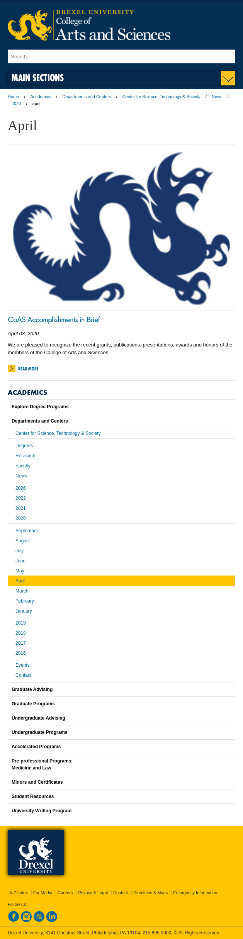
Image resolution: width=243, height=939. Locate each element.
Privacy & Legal (93, 892)
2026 (20, 488)
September (26, 530)
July (19, 551)
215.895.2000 (157, 933)
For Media (43, 892)
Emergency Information (195, 892)
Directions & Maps (150, 892)
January (23, 611)
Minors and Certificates (37, 782)
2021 (20, 508)
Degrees (24, 445)
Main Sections (38, 77)
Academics (41, 96)
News (217, 96)
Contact (23, 675)
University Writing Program (41, 810)
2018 (20, 633)
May (19, 571)
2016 (20, 653)
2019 (20, 623)
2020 (16, 103)
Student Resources (33, 796)
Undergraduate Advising (38, 718)
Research (25, 455)
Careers (65, 892)
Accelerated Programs (36, 746)
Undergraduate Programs (40, 732)
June (20, 561)
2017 (20, 643)
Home (13, 96)
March (21, 591)
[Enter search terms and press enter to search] (121, 56)
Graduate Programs (33, 703)
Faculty (23, 466)
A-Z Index (18, 892)
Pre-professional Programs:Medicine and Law (42, 764)
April (20, 581)
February (24, 601)
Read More (28, 369)
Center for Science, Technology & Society (161, 96)
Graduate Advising (32, 689)
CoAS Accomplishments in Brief (54, 319)
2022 (20, 498)
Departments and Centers (86, 96)
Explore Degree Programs (40, 406)
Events (22, 665)
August (22, 540)
